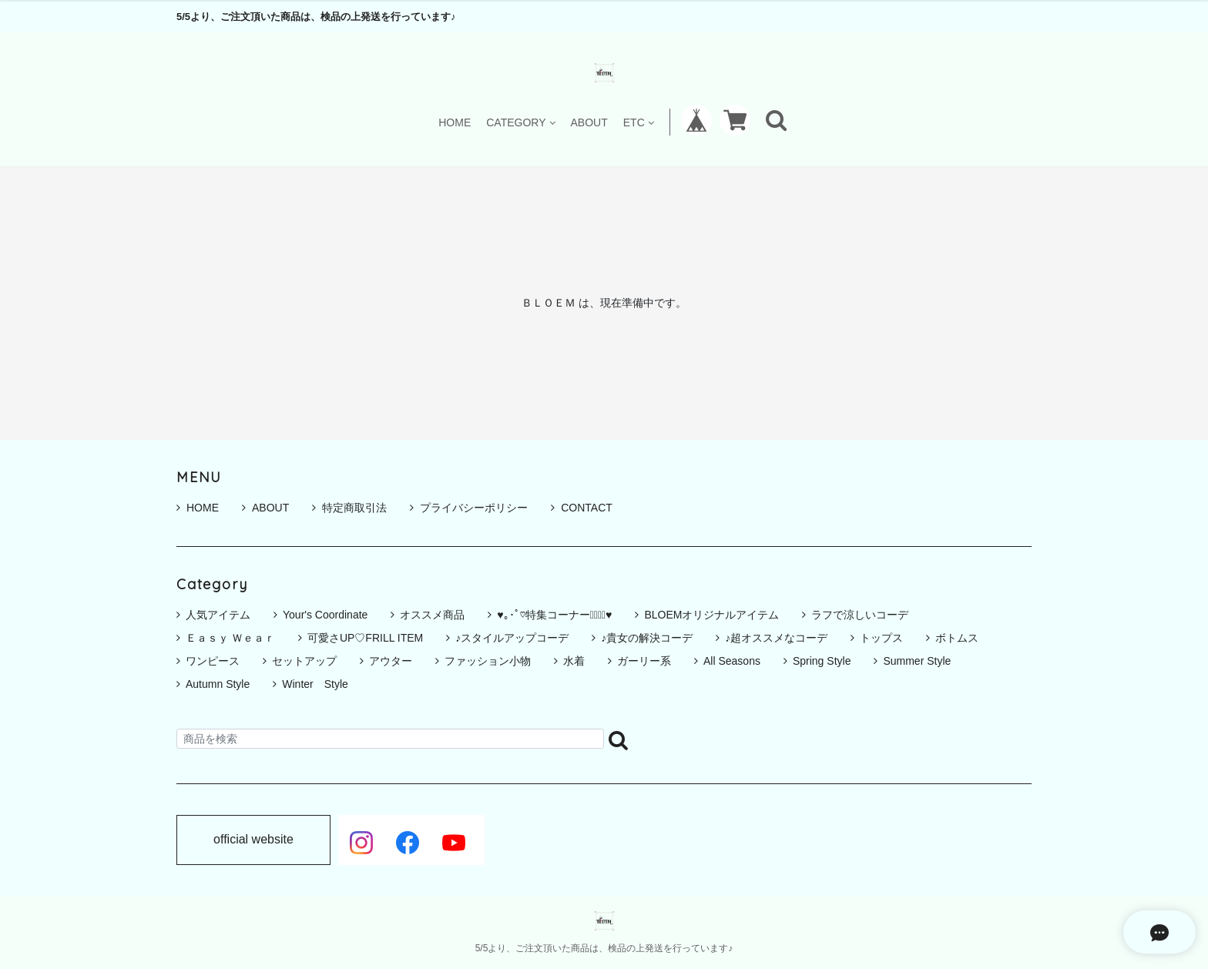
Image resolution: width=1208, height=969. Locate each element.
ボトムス (956, 638)
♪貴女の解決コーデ (647, 638)
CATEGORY (520, 122)
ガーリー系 (644, 661)
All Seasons (731, 661)
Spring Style (822, 661)
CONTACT (581, 507)
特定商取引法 (349, 507)
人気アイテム (218, 615)
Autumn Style (218, 684)
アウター (390, 661)
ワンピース (213, 661)
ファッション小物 (488, 661)
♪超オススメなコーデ (776, 638)
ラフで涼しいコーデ (859, 615)
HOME (454, 122)
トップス (881, 638)
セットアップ (304, 661)
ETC (638, 122)
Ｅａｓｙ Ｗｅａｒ (230, 638)
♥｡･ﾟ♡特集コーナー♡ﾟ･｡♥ (554, 615)
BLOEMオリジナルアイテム (711, 615)
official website (253, 839)
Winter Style (315, 684)
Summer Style (917, 661)
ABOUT (589, 122)
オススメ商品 (432, 615)
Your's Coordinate (325, 615)
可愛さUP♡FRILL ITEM (365, 638)
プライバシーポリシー (469, 507)
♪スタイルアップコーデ (512, 638)
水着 (574, 661)
